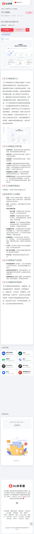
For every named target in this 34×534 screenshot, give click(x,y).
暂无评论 (6, 414)
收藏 (29, 12)
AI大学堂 (9, 516)
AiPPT (15, 518)
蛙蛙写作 (11, 515)
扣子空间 (21, 516)
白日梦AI (27, 516)
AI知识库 (27, 511)
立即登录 (17, 425)
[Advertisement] (17, 324)
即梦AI (26, 513)
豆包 (21, 513)
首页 (3, 8)
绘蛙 (17, 515)
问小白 (15, 516)
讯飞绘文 (9, 518)
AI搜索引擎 (8, 8)
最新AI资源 (14, 511)
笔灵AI (27, 518)
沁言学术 (21, 518)
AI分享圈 (6, 511)
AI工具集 (8, 513)
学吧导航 (15, 513)
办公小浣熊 (23, 515)
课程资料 (20, 511)
